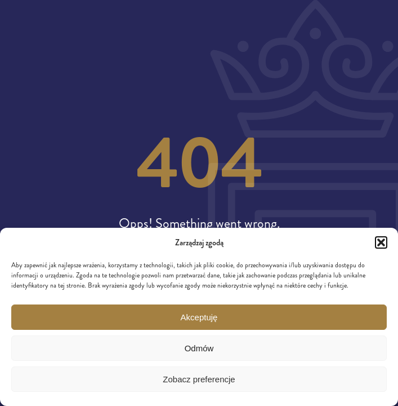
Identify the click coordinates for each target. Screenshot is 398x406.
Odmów (199, 348)
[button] (381, 242)
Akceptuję (199, 317)
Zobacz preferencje (199, 379)
